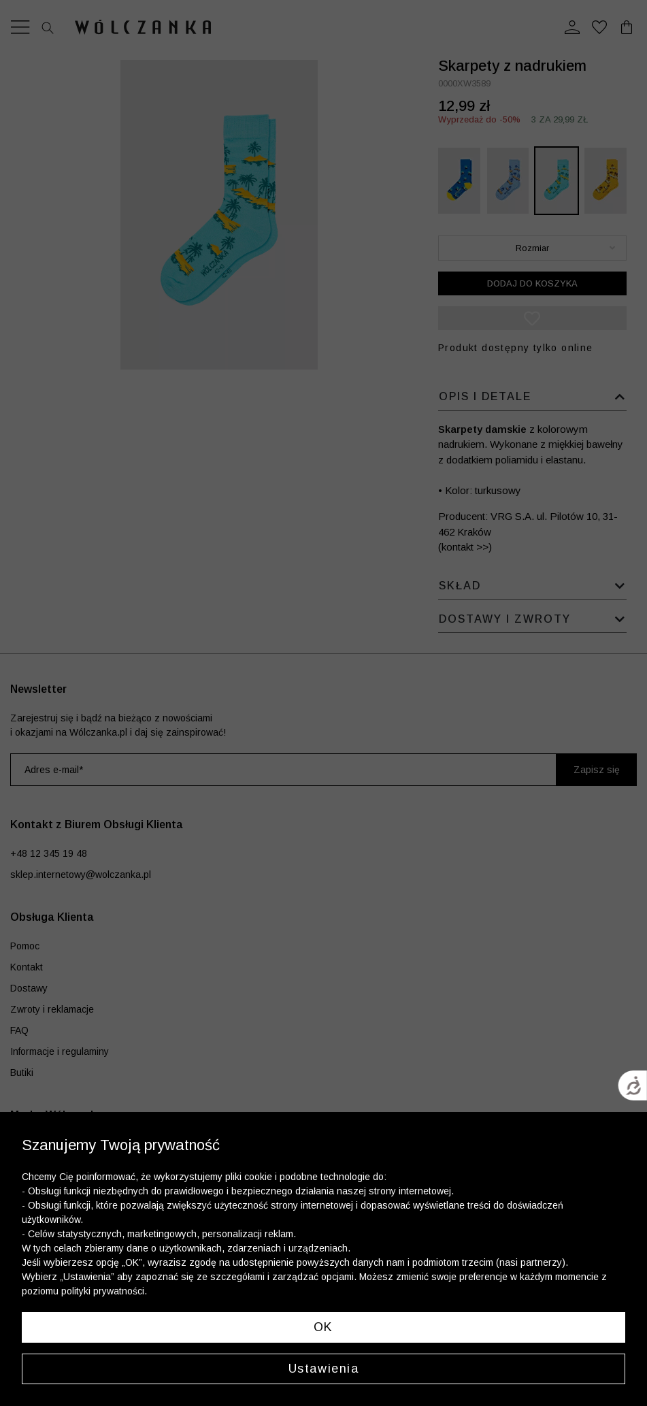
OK (323, 1327)
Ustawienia (323, 1368)
